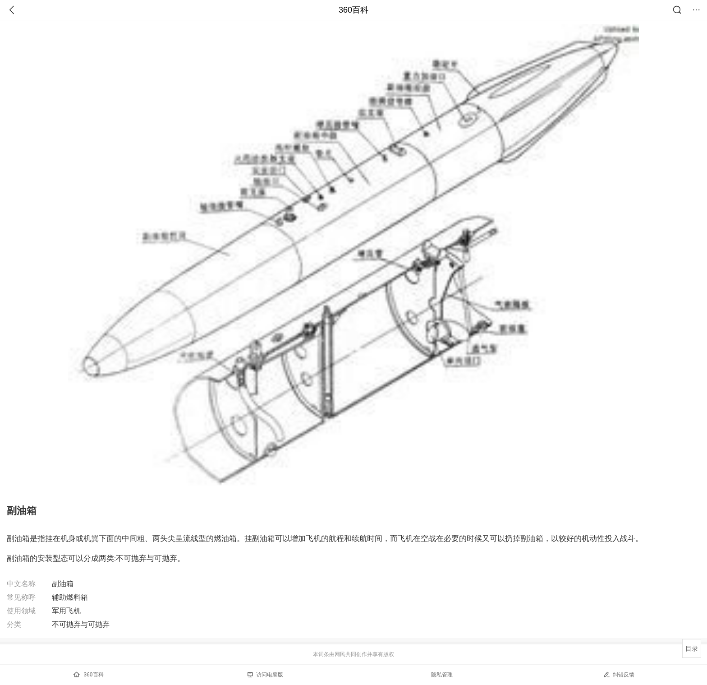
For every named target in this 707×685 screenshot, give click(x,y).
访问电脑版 (265, 674)
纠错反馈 (618, 674)
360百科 (353, 9)
